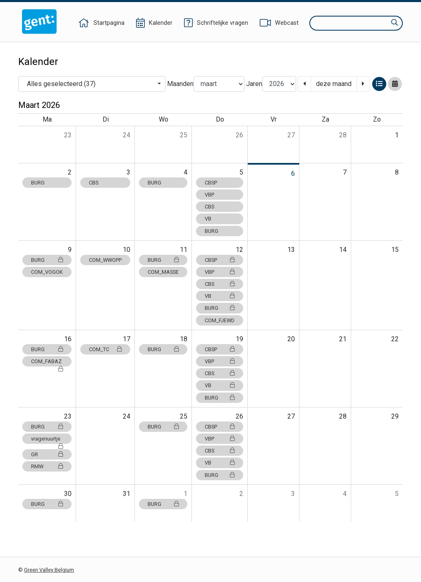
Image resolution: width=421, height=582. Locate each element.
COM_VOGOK (47, 272)
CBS (93, 183)
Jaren (254, 84)
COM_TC (105, 349)
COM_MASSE (163, 272)
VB (208, 219)
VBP (209, 195)
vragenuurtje (47, 440)
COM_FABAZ (47, 362)
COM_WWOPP (105, 260)
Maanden (180, 84)
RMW (47, 466)
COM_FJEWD (219, 320)
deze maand (334, 84)
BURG (38, 183)
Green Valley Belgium (49, 570)
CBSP (211, 183)
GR (47, 454)
